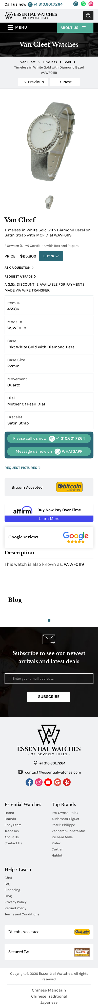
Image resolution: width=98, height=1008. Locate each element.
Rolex (56, 843)
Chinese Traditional (49, 996)
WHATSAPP (49, 451)
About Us (73, 27)
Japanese (49, 1002)
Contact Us (13, 843)
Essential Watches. (56, 973)
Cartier (57, 849)
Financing (12, 890)
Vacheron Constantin (68, 831)
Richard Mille (62, 837)
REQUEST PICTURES (23, 468)
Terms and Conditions (22, 914)
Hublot (57, 855)
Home (9, 813)
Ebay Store (13, 825)
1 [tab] (49, 620)
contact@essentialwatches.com (49, 772)
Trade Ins (12, 831)
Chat (8, 878)
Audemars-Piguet (65, 819)
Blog (8, 896)
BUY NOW (51, 256)
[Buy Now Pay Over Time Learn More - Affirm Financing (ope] (49, 513)
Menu (21, 27)
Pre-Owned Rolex (65, 813)
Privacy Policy (16, 902)
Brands (10, 819)
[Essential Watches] (31, 15)
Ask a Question (19, 267)
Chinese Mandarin (49, 990)
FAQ (7, 884)
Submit (88, 15)
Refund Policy (15, 908)
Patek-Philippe (63, 825)
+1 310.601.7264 (45, 4)
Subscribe (49, 696)
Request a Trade (20, 276)
